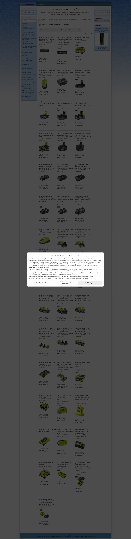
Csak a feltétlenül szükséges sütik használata (65, 282)
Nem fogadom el (41, 283)
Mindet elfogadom (90, 283)
